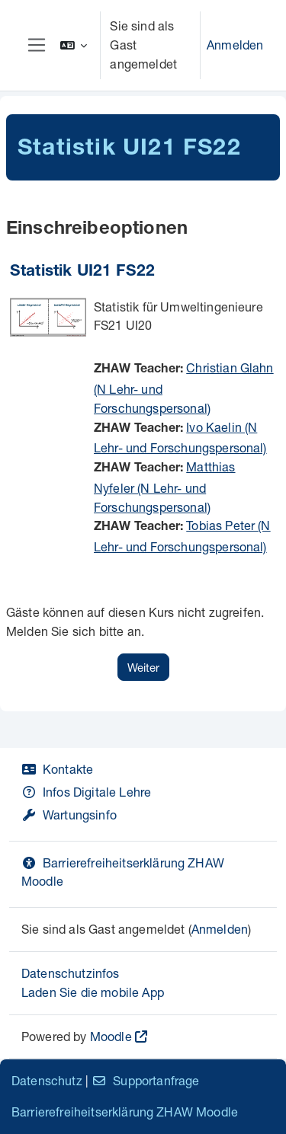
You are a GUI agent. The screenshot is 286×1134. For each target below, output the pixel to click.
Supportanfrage (145, 1080)
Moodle (111, 1036)
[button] (74, 45)
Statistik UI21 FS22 (82, 272)
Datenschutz (46, 1080)
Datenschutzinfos (70, 973)
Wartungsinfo (69, 814)
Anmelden (235, 44)
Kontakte (57, 769)
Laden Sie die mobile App (92, 992)
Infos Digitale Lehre (86, 791)
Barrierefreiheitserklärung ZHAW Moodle (124, 1111)
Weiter (143, 667)
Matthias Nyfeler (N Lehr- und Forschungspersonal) (165, 486)
